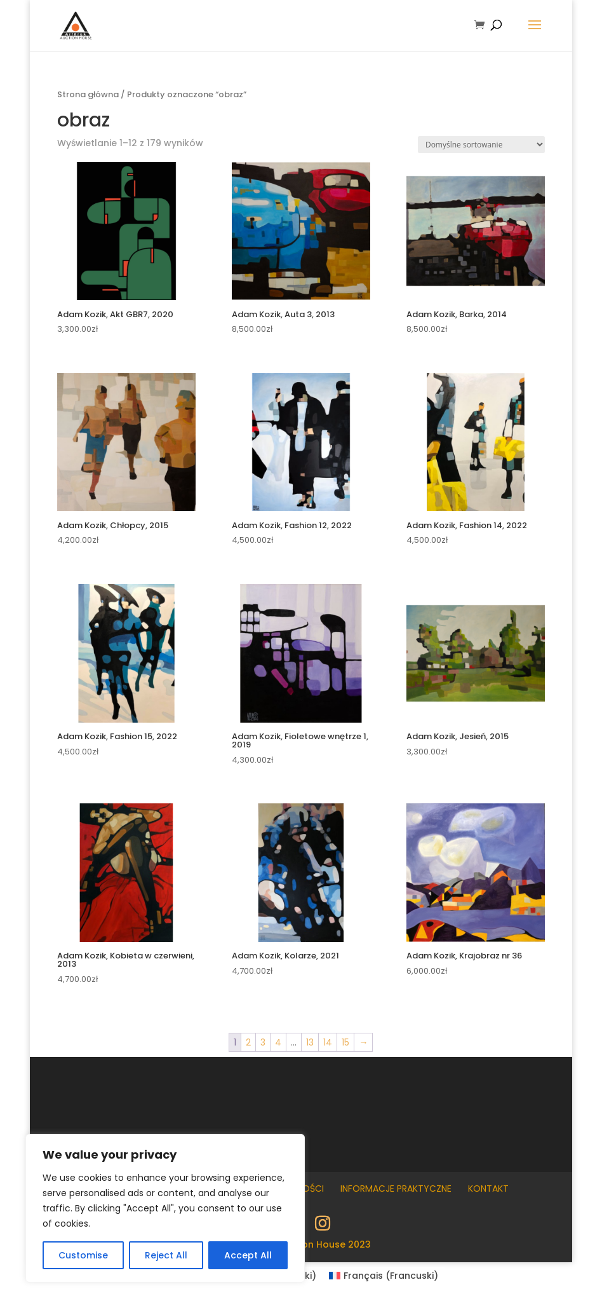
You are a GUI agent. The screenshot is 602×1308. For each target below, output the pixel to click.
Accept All (248, 1255)
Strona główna (88, 94)
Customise (83, 1255)
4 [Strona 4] (278, 1042)
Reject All (166, 1255)
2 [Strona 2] (248, 1042)
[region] (165, 1208)
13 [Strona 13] (310, 1042)
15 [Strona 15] (345, 1042)
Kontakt (488, 1188)
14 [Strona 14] (327, 1042)
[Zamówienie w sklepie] (481, 144)
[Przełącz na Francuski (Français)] (384, 1275)
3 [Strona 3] (262, 1042)
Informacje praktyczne (396, 1188)
